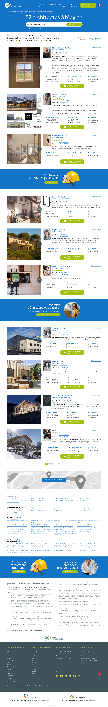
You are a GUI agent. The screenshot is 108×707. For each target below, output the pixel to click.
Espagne (34, 658)
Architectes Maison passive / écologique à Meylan (41, 521)
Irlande (34, 662)
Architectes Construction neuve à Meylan (17, 543)
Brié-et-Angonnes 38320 (66, 400)
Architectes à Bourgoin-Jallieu (14, 509)
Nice (8, 662)
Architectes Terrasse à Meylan (61, 545)
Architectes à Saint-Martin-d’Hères (39, 510)
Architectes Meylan (46, 11)
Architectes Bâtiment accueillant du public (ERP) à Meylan (65, 534)
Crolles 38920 (63, 272)
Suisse (33, 673)
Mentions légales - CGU (88, 658)
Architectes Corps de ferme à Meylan (63, 526)
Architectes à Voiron (12, 512)
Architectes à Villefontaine (84, 510)
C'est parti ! (69, 572)
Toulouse (9, 658)
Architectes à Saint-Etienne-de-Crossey (64, 500)
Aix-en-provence (12, 673)
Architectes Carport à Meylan (84, 526)
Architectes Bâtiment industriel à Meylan (41, 531)
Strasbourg (10, 667)
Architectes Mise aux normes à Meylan (87, 545)
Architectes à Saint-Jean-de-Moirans (40, 498)
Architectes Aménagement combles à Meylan (18, 552)
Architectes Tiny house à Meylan (62, 524)
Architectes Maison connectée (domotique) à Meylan (89, 521)
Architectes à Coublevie (13, 498)
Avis (59, 4)
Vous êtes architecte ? (86, 5)
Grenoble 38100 (63, 201)
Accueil (10, 11)
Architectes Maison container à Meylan (17, 526)
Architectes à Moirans (82, 500)
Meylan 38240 (64, 54)
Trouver (51, 182)
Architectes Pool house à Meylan (15, 528)
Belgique (34, 654)
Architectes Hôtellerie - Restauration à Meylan (42, 529)
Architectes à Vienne (59, 510)
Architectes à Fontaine (59, 509)
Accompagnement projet (63, 658)
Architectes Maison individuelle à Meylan (17, 520)
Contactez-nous (65, 5)
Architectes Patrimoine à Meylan (39, 533)
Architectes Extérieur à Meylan (15, 533)
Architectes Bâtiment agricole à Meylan (64, 531)
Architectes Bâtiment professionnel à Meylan (65, 529)
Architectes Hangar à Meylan (14, 531)
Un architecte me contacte (41, 5)
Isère (38, 11)
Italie (33, 665)
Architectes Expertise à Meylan (38, 545)
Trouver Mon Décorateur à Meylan (69, 700)
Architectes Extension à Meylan (15, 545)
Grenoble (10, 676)
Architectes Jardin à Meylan (84, 547)
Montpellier (10, 678)
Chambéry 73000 (64, 435)
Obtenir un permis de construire (65, 654)
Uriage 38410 (63, 234)
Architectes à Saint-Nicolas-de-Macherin (17, 500)
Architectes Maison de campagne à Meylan (41, 524)
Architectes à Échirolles (36, 509)
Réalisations (53, 4)
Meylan (18, 517)
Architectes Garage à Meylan (38, 528)
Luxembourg (35, 667)
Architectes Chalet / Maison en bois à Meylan (65, 520)
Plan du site (84, 656)
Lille (8, 671)
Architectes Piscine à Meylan (61, 547)
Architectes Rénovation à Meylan (39, 543)
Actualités (83, 654)
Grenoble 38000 (64, 52)
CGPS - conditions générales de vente (90, 661)
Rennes (9, 669)
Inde (33, 660)
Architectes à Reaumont (13, 502)
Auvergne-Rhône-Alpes (20, 11)
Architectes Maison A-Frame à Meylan (40, 526)
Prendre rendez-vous (48, 315)
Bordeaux (10, 660)
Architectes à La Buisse (83, 498)
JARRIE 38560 (63, 365)
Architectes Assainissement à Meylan (63, 550)
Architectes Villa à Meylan (83, 524)
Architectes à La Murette (37, 500)
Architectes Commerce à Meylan (15, 529)
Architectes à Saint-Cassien (61, 498)
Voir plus (50, 29)
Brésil (33, 656)
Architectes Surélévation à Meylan (86, 543)
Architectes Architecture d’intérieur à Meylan (18, 550)
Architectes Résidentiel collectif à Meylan (87, 528)
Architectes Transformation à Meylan (16, 547)
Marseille (9, 656)
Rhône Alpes (31, 11)
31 (58, 464)
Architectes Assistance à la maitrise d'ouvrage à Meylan (42, 547)
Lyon (8, 654)
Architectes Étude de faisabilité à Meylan (41, 550)
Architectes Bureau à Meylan (84, 529)
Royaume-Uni (36, 671)
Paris (8, 651)
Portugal (34, 669)
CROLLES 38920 (64, 332)
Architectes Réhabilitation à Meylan (86, 550)
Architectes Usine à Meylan (84, 531)
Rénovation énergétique (63, 656)
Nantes (9, 665)
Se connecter (74, 5)
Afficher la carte (54, 480)
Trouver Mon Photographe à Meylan (22, 700)
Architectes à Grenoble (83, 509)
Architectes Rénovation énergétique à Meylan (65, 543)
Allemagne (35, 651)
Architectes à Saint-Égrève (14, 510)
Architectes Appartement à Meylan (63, 528)
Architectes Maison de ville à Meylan (16, 524)
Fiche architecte (96, 47)
